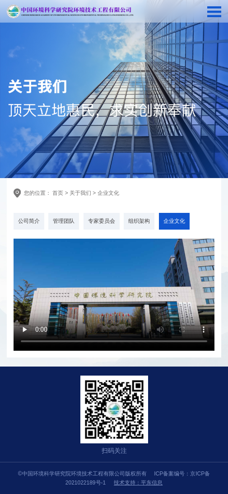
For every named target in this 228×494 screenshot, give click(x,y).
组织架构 (139, 221)
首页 (57, 193)
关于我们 (80, 193)
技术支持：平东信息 (138, 483)
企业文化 (108, 193)
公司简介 (29, 221)
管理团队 (63, 221)
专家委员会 (101, 221)
